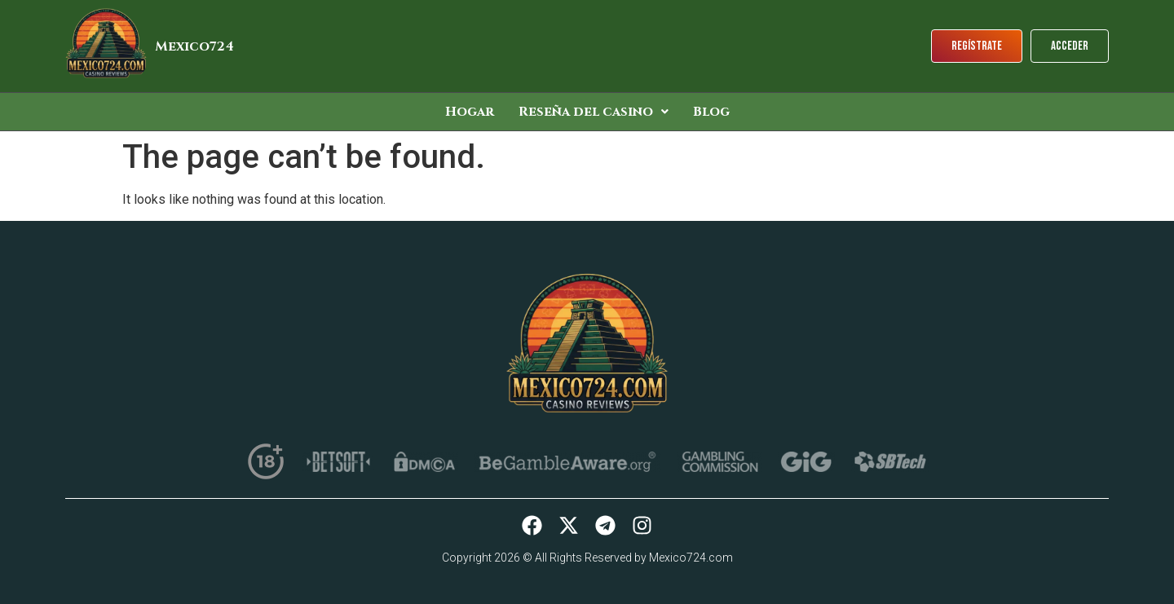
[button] (593, 111)
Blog (711, 112)
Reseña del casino (594, 112)
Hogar (469, 112)
